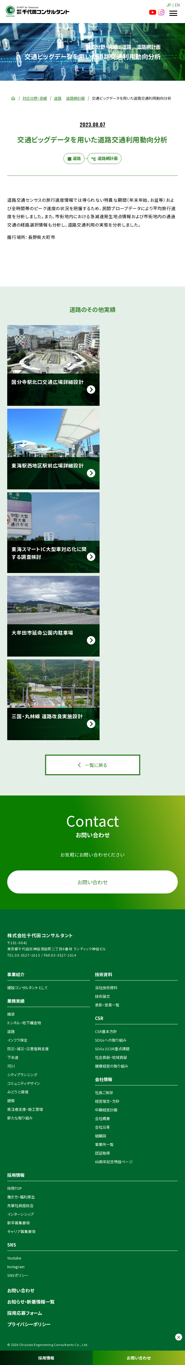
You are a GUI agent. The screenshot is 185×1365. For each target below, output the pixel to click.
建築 (11, 1100)
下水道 (12, 1057)
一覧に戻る (96, 764)
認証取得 (102, 1153)
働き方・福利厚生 (21, 1197)
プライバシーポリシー (29, 1324)
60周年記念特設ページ (114, 1161)
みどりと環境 (17, 1092)
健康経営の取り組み (111, 1066)
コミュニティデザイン (23, 1083)
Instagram (16, 1266)
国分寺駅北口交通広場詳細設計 (48, 381)
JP (168, 5)
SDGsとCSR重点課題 (112, 1048)
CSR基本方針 (106, 1031)
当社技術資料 (106, 987)
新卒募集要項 (18, 1223)
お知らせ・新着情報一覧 (31, 1301)
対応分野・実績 (35, 98)
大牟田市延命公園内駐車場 (42, 632)
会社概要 (102, 1118)
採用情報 (46, 1358)
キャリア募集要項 (21, 1231)
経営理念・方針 (107, 1101)
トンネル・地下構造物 (24, 1022)
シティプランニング (22, 1074)
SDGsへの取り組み (110, 1040)
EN (177, 5)
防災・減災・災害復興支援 (28, 1048)
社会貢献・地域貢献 (111, 1057)
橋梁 (11, 1014)
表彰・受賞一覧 (107, 1005)
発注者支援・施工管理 (25, 1109)
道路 (57, 98)
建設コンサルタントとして (27, 987)
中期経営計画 (106, 1110)
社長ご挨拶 (104, 1092)
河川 (11, 1066)
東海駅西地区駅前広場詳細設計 (48, 465)
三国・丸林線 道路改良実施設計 (47, 716)
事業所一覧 (104, 1144)
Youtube (14, 1258)
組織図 (100, 1135)
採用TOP (14, 1188)
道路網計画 (75, 98)
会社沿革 (102, 1127)
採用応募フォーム (24, 1312)
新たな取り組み (20, 1118)
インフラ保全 (17, 1040)
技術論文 (102, 996)
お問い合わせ (139, 1358)
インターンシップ (20, 1214)
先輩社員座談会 (20, 1205)
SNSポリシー (18, 1275)
